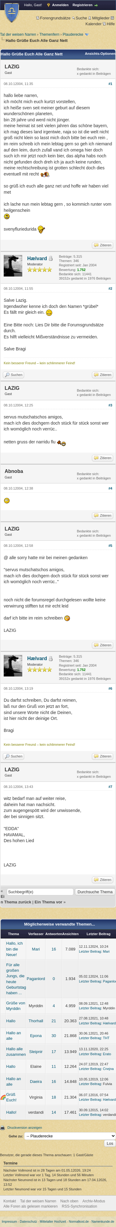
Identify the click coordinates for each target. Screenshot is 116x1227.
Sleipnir (35, 1051)
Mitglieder (99, 18)
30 (54, 1035)
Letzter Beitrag (90, 951)
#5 (110, 545)
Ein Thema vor (48, 902)
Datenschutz (28, 1221)
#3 (110, 405)
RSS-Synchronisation (79, 1206)
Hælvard (37, 258)
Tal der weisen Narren (18, 34)
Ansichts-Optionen (100, 53)
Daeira (36, 1081)
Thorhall (35, 1021)
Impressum (9, 1221)
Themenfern (49, 34)
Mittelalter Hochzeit (53, 1221)
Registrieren (82, 5)
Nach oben (69, 1201)
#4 (110, 488)
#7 (110, 787)
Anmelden (60, 5)
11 (54, 1066)
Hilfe (109, 24)
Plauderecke (73, 34)
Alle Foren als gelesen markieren (30, 1206)
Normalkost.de (79, 1221)
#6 (110, 688)
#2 (110, 288)
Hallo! (11, 1112)
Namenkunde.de (103, 1221)
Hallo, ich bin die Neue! (14, 949)
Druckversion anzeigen (24, 1127)
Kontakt (9, 1201)
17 (54, 1051)
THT (106, 1038)
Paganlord (36, 978)
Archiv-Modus (94, 1201)
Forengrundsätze (53, 18)
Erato (107, 1054)
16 (54, 949)
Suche (79, 18)
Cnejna (108, 1069)
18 (54, 1097)
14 (54, 1112)
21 (54, 1021)
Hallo (10, 1021)
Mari (36, 949)
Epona (36, 1035)
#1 (110, 84)
